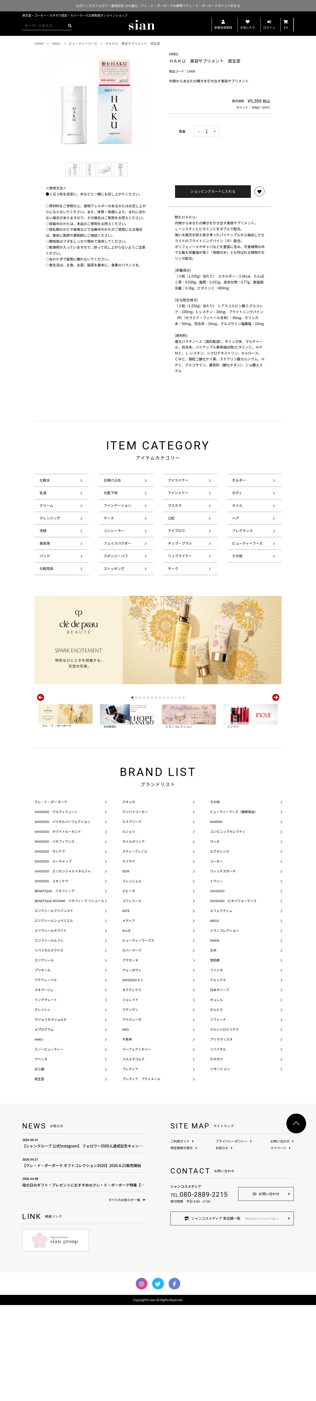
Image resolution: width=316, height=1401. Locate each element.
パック (45, 555)
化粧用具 (46, 568)
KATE (126, 1006)
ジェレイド (130, 1095)
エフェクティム (221, 1006)
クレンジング (50, 517)
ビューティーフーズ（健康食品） (234, 907)
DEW (125, 967)
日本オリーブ (219, 1085)
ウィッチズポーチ (223, 967)
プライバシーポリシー (234, 1237)
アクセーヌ (130, 1056)
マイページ (280, 1243)
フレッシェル (131, 977)
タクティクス (131, 1085)
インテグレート (46, 1095)
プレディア (130, 1165)
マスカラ (175, 505)
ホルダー (239, 480)
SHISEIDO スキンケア (51, 977)
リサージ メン (220, 1165)
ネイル (237, 505)
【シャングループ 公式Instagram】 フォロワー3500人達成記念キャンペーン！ (84, 1238)
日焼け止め (112, 480)
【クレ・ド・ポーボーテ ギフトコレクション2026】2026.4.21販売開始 (84, 1258)
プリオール (43, 1066)
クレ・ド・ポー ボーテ (51, 897)
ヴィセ (215, 937)
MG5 (125, 1125)
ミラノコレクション (224, 1026)
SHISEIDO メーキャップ (53, 957)
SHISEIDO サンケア (50, 947)
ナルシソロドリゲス (224, 1125)
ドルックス (218, 1076)
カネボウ (216, 1155)
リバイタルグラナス (49, 1046)
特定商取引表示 (183, 1243)
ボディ (237, 492)
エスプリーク (131, 917)
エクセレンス (219, 947)
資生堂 (39, 1174)
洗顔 (43, 530)
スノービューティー (49, 1145)
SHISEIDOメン (132, 1076)
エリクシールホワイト (51, 1026)
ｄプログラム (44, 1125)
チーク (173, 568)
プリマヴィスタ (221, 1135)
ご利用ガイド (182, 1237)
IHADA (214, 1036)
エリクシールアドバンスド (54, 1006)
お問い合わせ (282, 1237)
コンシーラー (114, 530)
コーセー (216, 957)
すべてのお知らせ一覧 (127, 1295)
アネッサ (128, 897)
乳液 (43, 492)
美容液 (45, 543)
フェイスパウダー (117, 543)
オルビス (216, 1105)
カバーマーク (131, 1046)
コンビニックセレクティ (227, 927)
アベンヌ (41, 1155)
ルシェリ (128, 927)
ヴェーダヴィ (131, 1066)
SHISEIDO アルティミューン (56, 907)
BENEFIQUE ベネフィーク (55, 986)
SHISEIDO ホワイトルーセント (58, 927)
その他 (237, 555)
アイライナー (178, 480)
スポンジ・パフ (116, 555)
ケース (109, 517)
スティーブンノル (134, 947)
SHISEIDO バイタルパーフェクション (63, 917)
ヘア (235, 517)
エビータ (128, 986)
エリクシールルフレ (49, 1036)
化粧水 (45, 480)
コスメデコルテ (133, 1155)
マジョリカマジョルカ (51, 1115)
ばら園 (39, 1165)
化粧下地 (111, 492)
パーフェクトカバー (136, 1145)
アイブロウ (176, 530)
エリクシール (44, 1056)
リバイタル (218, 1145)
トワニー (216, 977)
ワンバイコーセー (135, 907)
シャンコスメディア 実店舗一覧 (232, 1314)
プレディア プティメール (141, 1174)
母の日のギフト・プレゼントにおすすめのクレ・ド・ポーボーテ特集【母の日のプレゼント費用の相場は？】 (84, 1277)
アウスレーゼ (131, 1115)
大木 (213, 1046)
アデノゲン (130, 1105)
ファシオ (216, 1066)
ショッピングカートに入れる (213, 191)
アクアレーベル (46, 1076)
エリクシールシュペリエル (54, 1016)
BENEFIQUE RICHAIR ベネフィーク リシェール (69, 996)
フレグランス (242, 530)
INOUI (214, 1016)
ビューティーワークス (138, 1036)
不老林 (127, 1135)
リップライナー (180, 555)
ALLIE (126, 1026)
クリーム (46, 505)
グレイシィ (43, 1105)
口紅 (171, 517)
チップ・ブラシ (180, 543)
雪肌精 (215, 1056)
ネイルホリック (133, 937)
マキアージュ (44, 1085)
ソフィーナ (218, 1115)
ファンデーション (117, 505)
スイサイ (128, 957)
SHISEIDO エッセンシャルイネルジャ (63, 967)
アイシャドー (178, 492)
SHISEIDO (217, 986)
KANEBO (216, 917)
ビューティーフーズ (247, 543)
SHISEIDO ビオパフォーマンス (233, 996)
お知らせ (224, 1243)
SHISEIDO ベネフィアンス (55, 937)
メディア (128, 1016)
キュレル (216, 1095)
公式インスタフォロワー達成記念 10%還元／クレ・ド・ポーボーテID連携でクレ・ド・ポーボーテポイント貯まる (158, 5)
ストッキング (114, 568)
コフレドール (131, 996)
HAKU (39, 1135)
